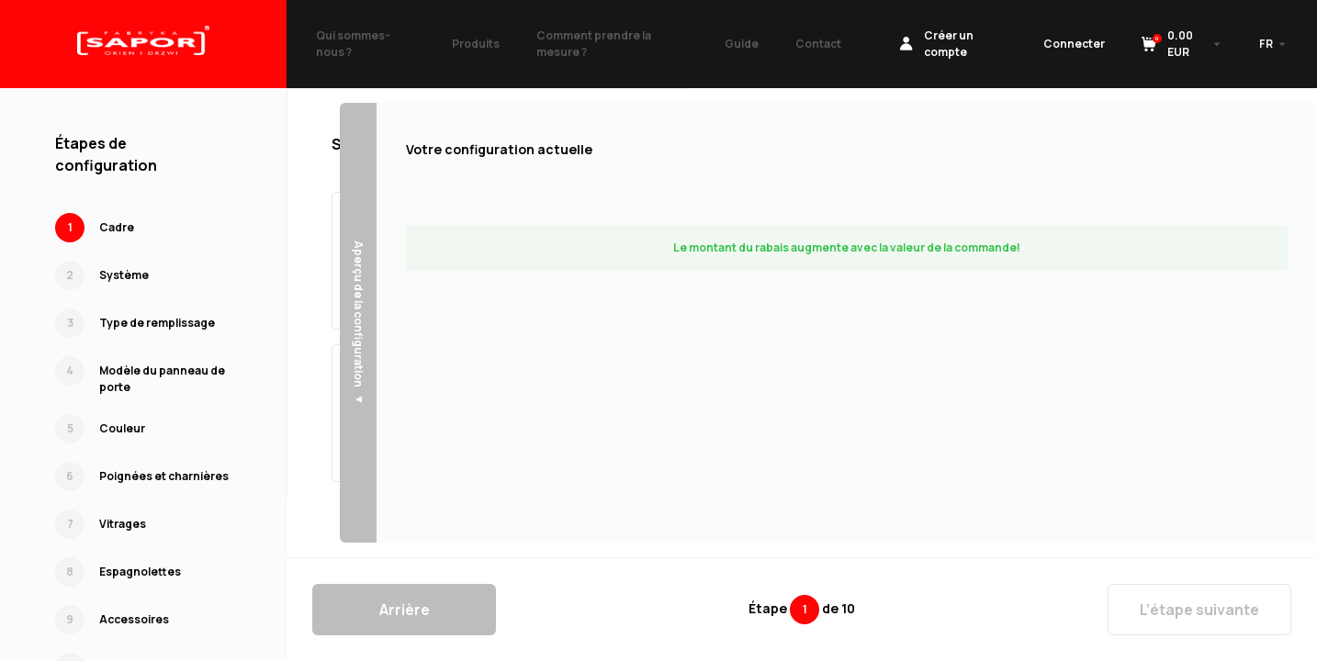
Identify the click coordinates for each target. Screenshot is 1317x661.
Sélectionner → (544, 296)
